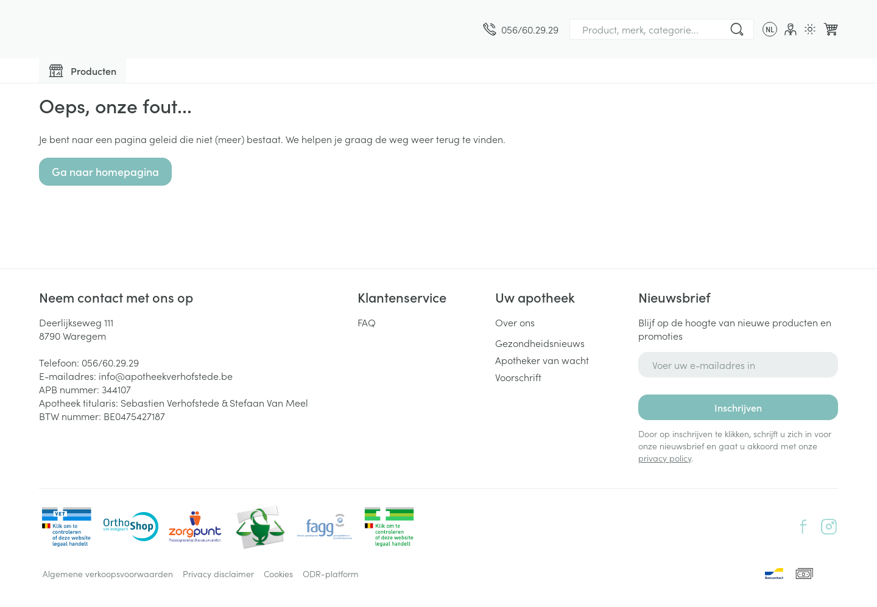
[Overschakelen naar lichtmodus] (810, 29)
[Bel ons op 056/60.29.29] (520, 29)
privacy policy (664, 458)
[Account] (790, 29)
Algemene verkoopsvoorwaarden (108, 573)
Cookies (278, 573)
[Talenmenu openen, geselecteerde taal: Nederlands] (770, 29)
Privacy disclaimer (218, 573)
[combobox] (661, 29)
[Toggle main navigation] (82, 70)
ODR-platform (331, 573)
